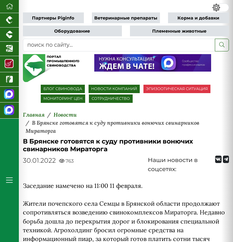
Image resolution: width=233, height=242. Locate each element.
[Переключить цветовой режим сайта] (220, 7)
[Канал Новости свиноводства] (9, 95)
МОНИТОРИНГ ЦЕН (62, 98)
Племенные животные (179, 31)
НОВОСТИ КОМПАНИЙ (114, 88)
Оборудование (72, 31)
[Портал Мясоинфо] (9, 64)
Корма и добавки (198, 18)
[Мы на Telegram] (226, 159)
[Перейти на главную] (9, 6)
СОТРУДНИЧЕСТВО (111, 98)
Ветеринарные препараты (125, 18)
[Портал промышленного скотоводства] (9, 35)
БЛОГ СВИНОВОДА (62, 88)
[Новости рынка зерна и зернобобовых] (9, 79)
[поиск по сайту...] (119, 45)
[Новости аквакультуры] (9, 49)
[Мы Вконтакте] (218, 159)
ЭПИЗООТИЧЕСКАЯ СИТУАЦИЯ (177, 88)
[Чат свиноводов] (9, 111)
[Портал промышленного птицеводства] (9, 20)
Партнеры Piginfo (53, 18)
